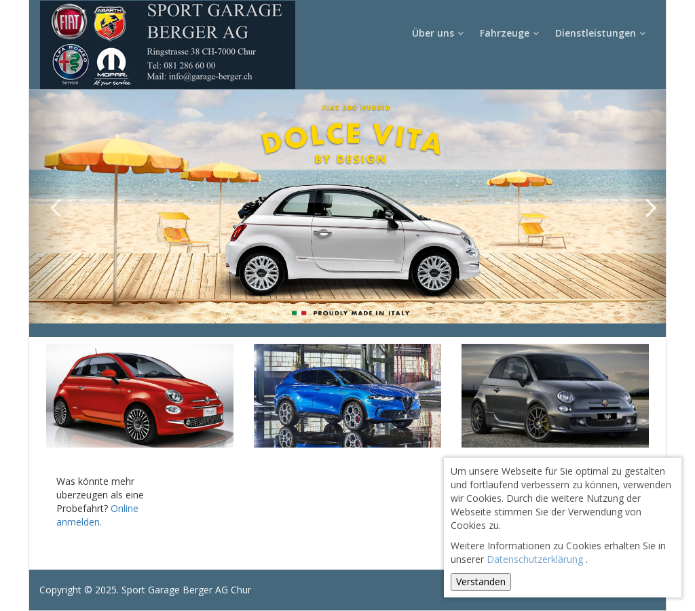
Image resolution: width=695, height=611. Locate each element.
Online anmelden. (97, 515)
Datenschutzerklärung (535, 559)
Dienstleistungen (601, 32)
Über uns (439, 32)
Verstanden (481, 581)
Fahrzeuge (511, 32)
